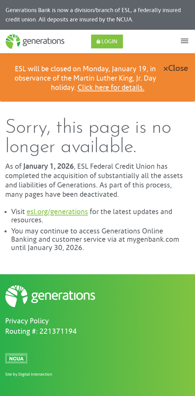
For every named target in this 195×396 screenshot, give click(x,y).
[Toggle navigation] (184, 41)
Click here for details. (111, 88)
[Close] (175, 70)
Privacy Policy (27, 321)
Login (107, 41)
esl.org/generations (57, 212)
